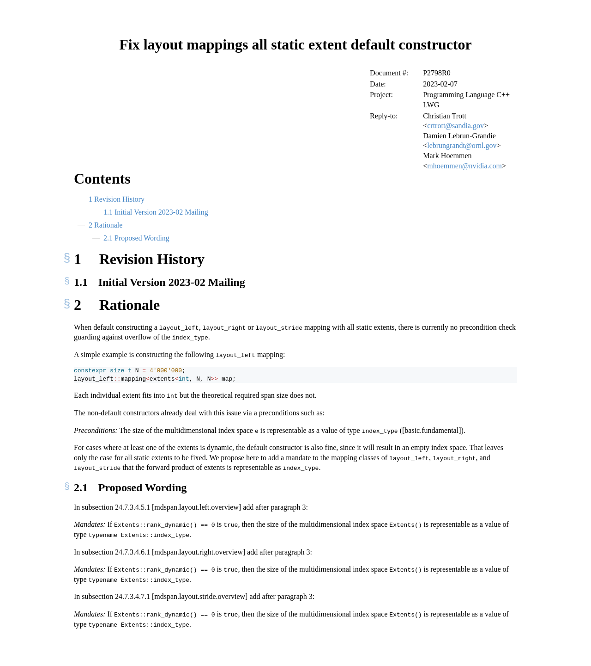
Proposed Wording (136, 238)
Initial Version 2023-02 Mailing (155, 212)
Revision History (117, 199)
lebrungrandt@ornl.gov (461, 145)
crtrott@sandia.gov (455, 126)
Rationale (105, 225)
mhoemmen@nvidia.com (464, 166)
